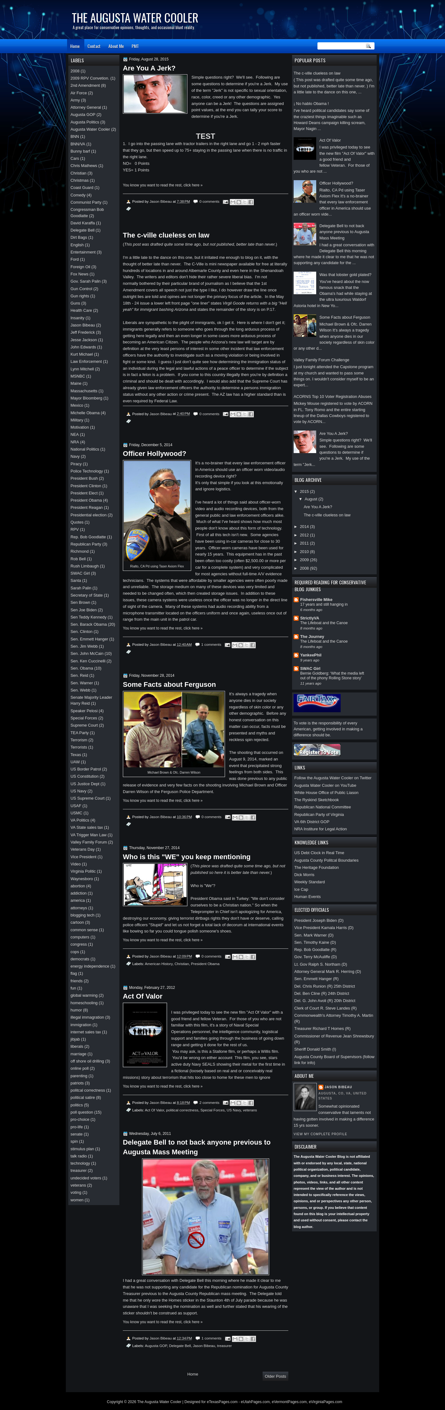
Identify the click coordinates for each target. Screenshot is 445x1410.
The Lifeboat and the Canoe (324, 623)
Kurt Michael (82, 354)
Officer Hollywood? (336, 183)
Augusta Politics (85, 122)
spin (74, 1141)
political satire (83, 1097)
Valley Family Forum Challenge (321, 360)
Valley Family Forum (89, 842)
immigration (81, 1024)
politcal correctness (88, 1090)
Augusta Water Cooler (90, 129)
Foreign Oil (80, 266)
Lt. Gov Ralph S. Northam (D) (320, 964)
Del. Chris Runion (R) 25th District (324, 986)
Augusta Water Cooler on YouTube (325, 785)
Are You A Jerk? (333, 433)
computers (80, 937)
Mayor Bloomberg (86, 398)
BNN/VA (78, 144)
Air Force (79, 93)
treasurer (224, 1346)
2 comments (209, 1102)
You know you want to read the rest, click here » (162, 185)
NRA (75, 442)
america (78, 900)
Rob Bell (78, 558)
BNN (75, 136)
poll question (82, 1112)
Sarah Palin (81, 588)
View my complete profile (320, 1134)
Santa (76, 580)
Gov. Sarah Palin (86, 281)
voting (76, 1192)
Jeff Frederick (83, 332)
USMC (76, 813)
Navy (75, 456)
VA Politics (80, 820)
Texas (76, 754)
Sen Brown (80, 602)
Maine (76, 383)
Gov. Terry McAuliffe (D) (315, 956)
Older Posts (275, 1376)
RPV (75, 529)
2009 (305, 559)
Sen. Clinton (81, 631)
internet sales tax (86, 1032)
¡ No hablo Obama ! (311, 103)
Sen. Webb (80, 690)
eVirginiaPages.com (325, 1402)
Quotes (77, 522)
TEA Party (80, 732)
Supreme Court (84, 725)
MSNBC (78, 376)
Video (76, 864)
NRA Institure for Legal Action (320, 829)
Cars (75, 158)
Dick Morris (304, 874)
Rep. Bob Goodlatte (88, 537)
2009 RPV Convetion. (90, 78)
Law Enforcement (86, 361)
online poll (80, 1068)
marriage (78, 1054)
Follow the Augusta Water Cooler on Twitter (333, 778)
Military (77, 420)
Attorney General (86, 107)
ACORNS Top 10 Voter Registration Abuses (333, 396)
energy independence (90, 966)
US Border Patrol (86, 769)
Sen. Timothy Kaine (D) (315, 942)
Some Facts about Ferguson (344, 317)
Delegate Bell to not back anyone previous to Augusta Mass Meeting (344, 231)
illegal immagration (87, 1017)
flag (74, 973)
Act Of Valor (330, 140)
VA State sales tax (87, 827)
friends (77, 981)
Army (75, 100)
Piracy (76, 464)
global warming (84, 995)
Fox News (79, 274)
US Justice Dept (85, 783)
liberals (77, 1046)
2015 (305, 491)
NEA (75, 434)
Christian (182, 964)
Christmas (80, 180)
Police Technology (87, 471)
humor (76, 1010)
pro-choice (80, 1119)
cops (75, 951)
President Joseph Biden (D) (318, 920)
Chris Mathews (84, 165)
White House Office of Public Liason (326, 792)
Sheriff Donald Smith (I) (315, 1049)
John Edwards (83, 347)
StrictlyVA (309, 618)
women (77, 1200)
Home (75, 46)
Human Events (307, 896)
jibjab (75, 1039)
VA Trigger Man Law (89, 835)
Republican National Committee (322, 807)
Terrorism (79, 740)
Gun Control (81, 288)
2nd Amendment (85, 85)
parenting (79, 1075)
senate (77, 1134)
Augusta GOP (156, 1346)
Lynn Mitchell (82, 369)
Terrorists (79, 747)
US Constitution (84, 776)
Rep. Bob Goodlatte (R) (315, 949)
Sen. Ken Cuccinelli (88, 661)
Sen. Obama (82, 668)
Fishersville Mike (316, 599)
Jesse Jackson (84, 339)
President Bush (84, 478)
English (77, 245)
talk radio (79, 1156)
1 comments (211, 644)
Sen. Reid (79, 675)
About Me (116, 46)
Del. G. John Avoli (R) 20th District (324, 1000)
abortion (78, 886)
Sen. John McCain (87, 653)
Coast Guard (82, 187)
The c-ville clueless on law (317, 73)
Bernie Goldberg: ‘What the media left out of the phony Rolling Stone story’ (332, 676)
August (311, 499)
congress (79, 944)
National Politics (85, 449)
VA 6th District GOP (311, 821)
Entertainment (83, 252)
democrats (80, 959)
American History (158, 964)
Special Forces (212, 1110)
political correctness (182, 1110)
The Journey (312, 636)
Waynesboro (82, 878)
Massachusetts (84, 391)
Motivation (80, 427)
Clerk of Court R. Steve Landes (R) (325, 1008)
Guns (75, 303)
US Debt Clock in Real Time (319, 852)
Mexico (77, 405)
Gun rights (80, 296)
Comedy (78, 195)
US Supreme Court (88, 798)
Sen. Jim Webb (84, 646)
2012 (305, 535)
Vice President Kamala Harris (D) (323, 927)
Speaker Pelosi (84, 710)
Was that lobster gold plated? (345, 274)
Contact (94, 46)
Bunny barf (80, 151)
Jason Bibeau (338, 1087)
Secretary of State (87, 595)
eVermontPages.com (289, 1402)
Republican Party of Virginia (319, 814)
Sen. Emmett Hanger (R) (316, 978)
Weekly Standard (309, 882)
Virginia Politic (83, 871)
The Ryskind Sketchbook (316, 799)
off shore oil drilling (87, 1061)
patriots (77, 1083)
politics (77, 1105)
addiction (78, 893)
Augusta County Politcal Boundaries (326, 860)
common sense (84, 929)
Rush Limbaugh (85, 566)
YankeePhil (311, 655)
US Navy (234, 1110)
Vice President (84, 856)
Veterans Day (83, 849)
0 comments (209, 201)
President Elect (84, 493)
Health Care (81, 310)
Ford (75, 259)
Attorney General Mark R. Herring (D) (327, 971)
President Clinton (86, 485)
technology (80, 1163)
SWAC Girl (310, 668)
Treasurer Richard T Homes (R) (322, 1028)
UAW (75, 762)
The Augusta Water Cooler (159, 1402)
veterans (250, 1110)
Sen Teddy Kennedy (89, 617)
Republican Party (86, 544)
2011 (305, 543)
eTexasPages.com (222, 1402)
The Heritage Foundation (316, 867)
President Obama (205, 964)
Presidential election (89, 515)
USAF (76, 805)
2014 (305, 526)
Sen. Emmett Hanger (89, 639)
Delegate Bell (180, 1346)
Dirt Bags (79, 237)
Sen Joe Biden (84, 610)
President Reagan (87, 507)
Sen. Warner (82, 683)
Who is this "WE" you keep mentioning (187, 857)
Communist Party (86, 202)
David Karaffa (83, 223)
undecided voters (86, 1178)
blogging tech (83, 915)
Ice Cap (301, 889)
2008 (305, 568)
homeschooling (84, 1002)
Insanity (77, 318)
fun (73, 988)
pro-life (77, 1127)
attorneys (79, 908)
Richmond (80, 551)
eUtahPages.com (255, 1402)
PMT (135, 46)
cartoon (77, 922)
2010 (305, 551)
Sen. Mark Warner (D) (313, 935)
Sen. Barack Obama (89, 624)
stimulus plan (82, 1148)
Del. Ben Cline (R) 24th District (321, 993)
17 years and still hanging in (324, 604)
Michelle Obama (85, 412)
